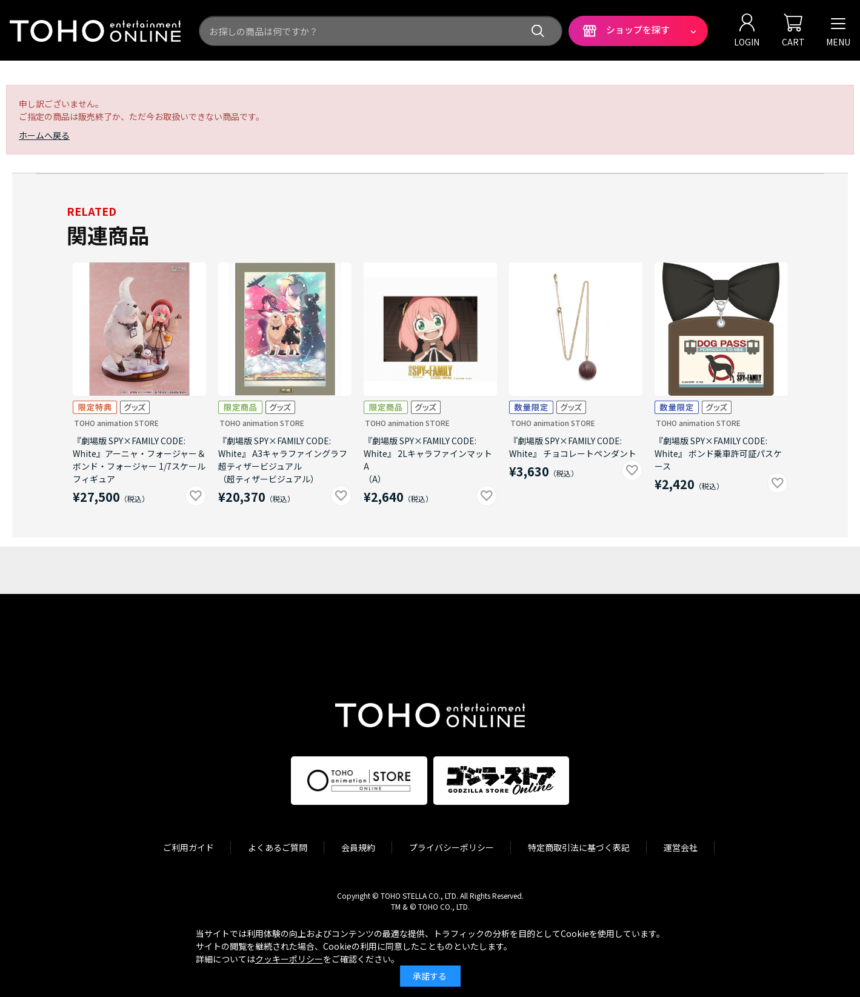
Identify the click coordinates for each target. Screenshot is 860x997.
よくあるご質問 (277, 847)
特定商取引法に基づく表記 (579, 847)
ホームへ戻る (44, 135)
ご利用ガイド (188, 847)
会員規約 (358, 847)
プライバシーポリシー (451, 847)
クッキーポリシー (289, 959)
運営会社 (681, 847)
